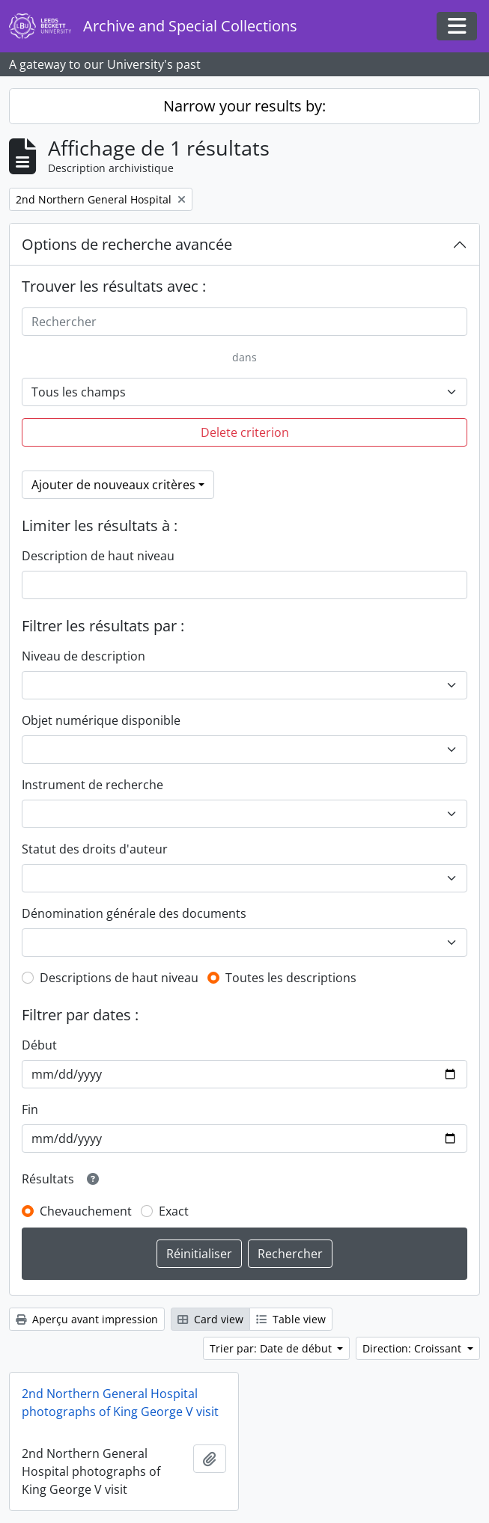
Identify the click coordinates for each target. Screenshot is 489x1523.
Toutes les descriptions (290, 977)
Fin (30, 1109)
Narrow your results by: (244, 106)
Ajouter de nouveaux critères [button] (113, 484)
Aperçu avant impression (87, 1319)
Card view (210, 1319)
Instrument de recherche (92, 784)
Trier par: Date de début (272, 1348)
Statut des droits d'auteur (95, 849)
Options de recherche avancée (127, 244)
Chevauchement (86, 1211)
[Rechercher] (244, 321)
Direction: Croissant (413, 1348)
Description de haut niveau (98, 556)
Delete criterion (245, 432)
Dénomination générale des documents (134, 913)
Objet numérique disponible (101, 720)
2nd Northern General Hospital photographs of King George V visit (120, 1402)
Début (39, 1045)
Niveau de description (83, 656)
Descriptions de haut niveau (119, 977)
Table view (291, 1319)
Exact (174, 1211)
